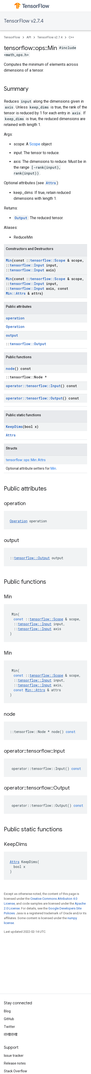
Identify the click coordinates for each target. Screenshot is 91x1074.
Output (21, 218)
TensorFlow (12, 37)
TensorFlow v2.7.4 (23, 21)
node (10, 368)
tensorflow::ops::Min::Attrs (26, 460)
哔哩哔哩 (10, 1034)
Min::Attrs (15, 293)
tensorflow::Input (27, 265)
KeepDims (14, 426)
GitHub (9, 1019)
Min (9, 260)
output (12, 335)
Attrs (51, 183)
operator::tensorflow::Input (33, 385)
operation (15, 318)
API (28, 37)
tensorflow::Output (28, 343)
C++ (71, 37)
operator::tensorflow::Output (34, 398)
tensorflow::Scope (47, 260)
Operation (15, 326)
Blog (7, 1011)
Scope (34, 144)
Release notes (15, 1063)
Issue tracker (14, 1055)
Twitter (9, 1027)
